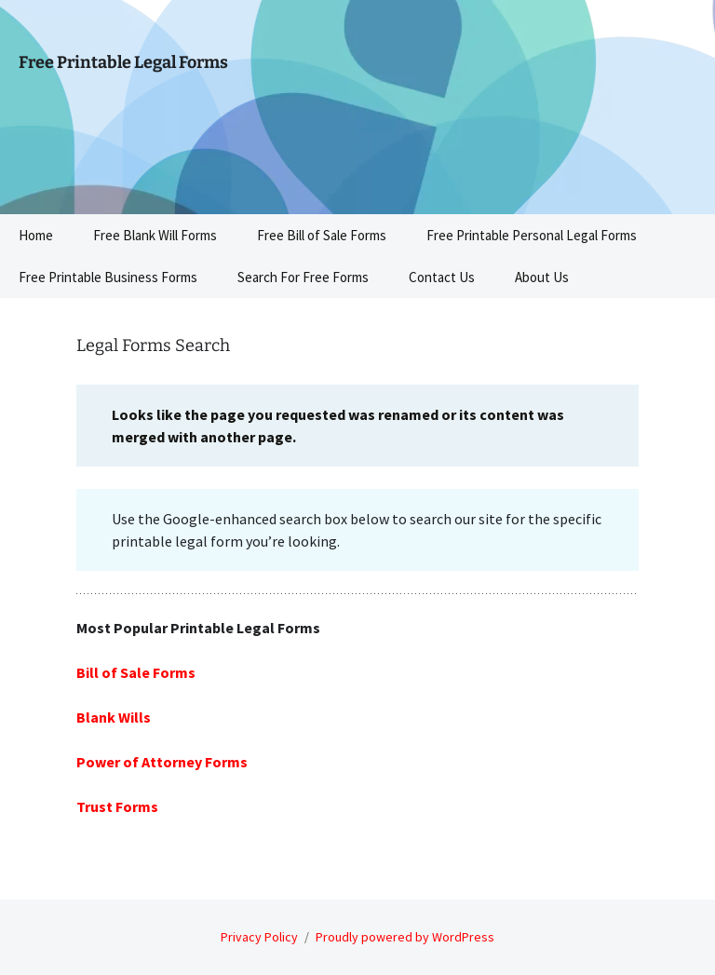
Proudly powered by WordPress (405, 936)
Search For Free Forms (303, 277)
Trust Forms (117, 806)
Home (36, 235)
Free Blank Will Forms (155, 235)
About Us (542, 277)
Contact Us (442, 277)
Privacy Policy (259, 936)
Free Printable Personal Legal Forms (531, 235)
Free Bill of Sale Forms (321, 235)
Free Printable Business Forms (108, 277)
